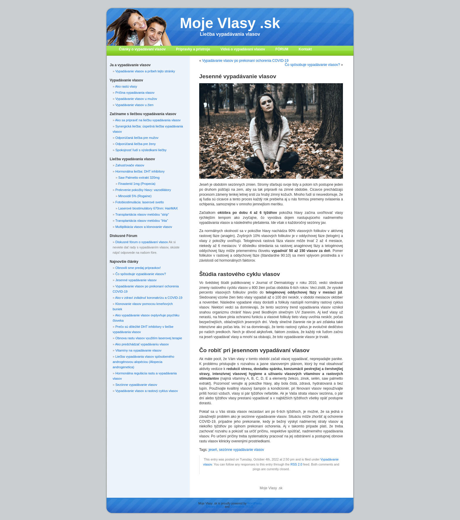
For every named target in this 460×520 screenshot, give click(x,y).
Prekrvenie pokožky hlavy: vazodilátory (143, 190)
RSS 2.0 (296, 464)
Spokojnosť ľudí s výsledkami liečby (140, 150)
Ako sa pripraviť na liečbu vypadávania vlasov (148, 120)
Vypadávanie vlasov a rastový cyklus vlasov (146, 391)
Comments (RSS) (241, 506)
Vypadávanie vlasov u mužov (136, 98)
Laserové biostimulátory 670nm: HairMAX (148, 208)
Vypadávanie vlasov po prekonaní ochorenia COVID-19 (245, 61)
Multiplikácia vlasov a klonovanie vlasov (143, 227)
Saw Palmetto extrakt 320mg (139, 177)
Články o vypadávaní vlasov (142, 49)
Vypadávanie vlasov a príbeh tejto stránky (145, 71)
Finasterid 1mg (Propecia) (136, 183)
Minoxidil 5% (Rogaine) (134, 196)
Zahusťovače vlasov (129, 165)
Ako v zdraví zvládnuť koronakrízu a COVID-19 (148, 297)
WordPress (254, 503)
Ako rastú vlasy (126, 86)
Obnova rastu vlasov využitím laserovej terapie (148, 338)
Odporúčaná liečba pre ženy (135, 144)
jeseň (213, 450)
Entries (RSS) (215, 506)
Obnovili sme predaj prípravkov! (138, 268)
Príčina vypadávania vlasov (134, 92)
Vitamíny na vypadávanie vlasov (138, 350)
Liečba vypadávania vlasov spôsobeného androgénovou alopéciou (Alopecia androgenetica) (143, 362)
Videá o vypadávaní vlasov (242, 49)
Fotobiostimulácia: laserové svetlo (139, 202)
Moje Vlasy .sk (230, 23)
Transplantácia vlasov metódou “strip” (142, 214)
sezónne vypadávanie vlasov (241, 450)
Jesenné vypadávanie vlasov (136, 280)
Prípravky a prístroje (193, 49)
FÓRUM (281, 49)
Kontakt (305, 49)
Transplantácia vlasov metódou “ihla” (141, 220)
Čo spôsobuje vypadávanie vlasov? (312, 65)
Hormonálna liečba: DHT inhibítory (140, 171)
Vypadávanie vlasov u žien (134, 105)
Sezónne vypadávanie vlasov (136, 384)
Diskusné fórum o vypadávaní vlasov (141, 242)
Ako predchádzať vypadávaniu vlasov (142, 344)
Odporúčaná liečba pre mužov (136, 137)
